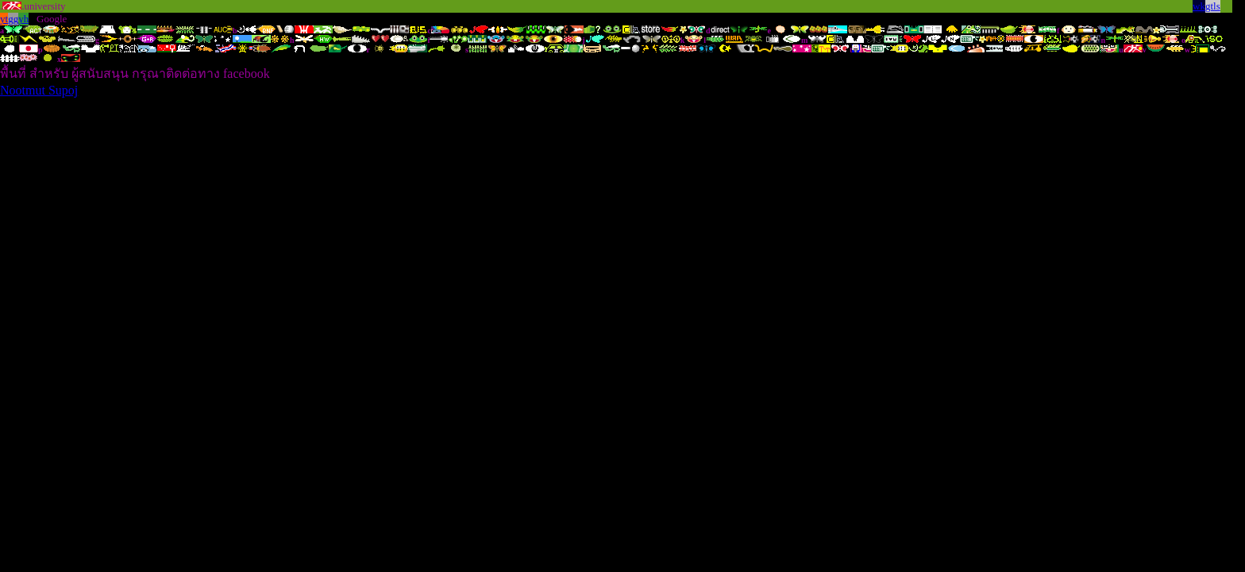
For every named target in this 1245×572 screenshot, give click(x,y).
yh (23, 19)
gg (13, 19)
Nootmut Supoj (39, 90)
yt (4, 19)
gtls (1212, 6)
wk (1199, 6)
